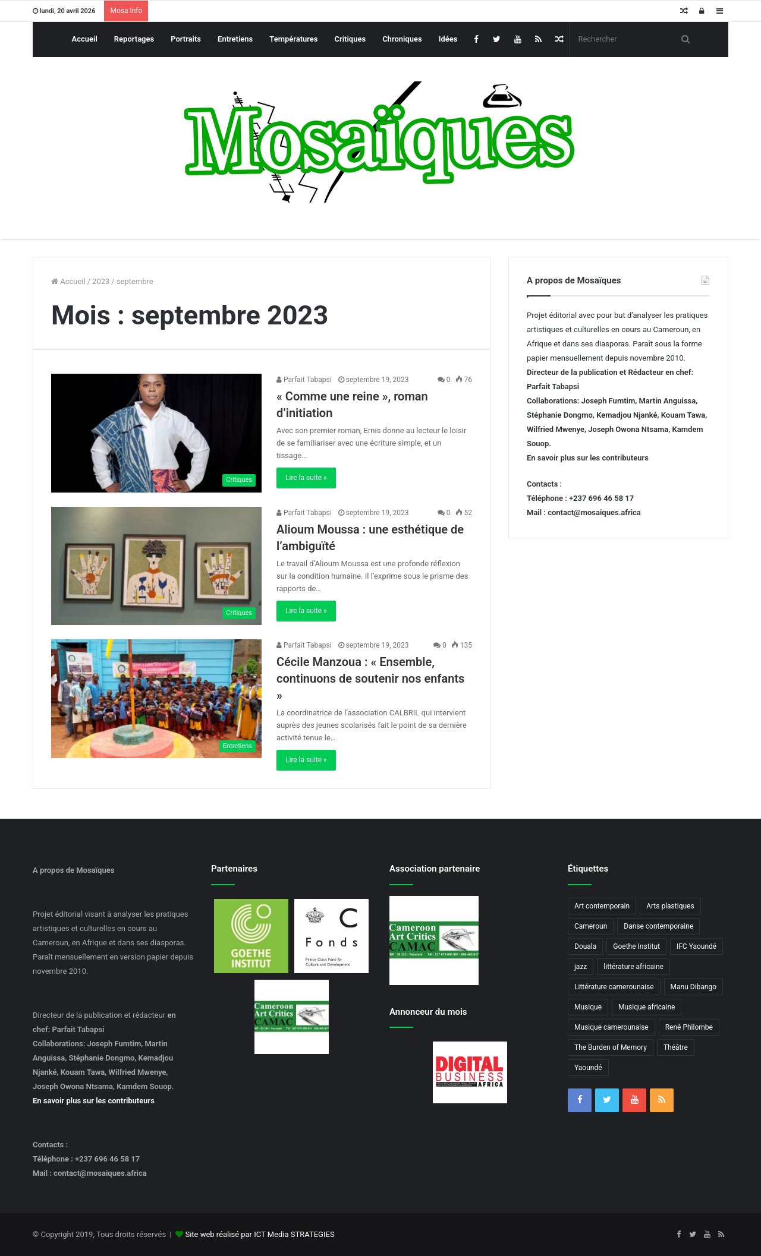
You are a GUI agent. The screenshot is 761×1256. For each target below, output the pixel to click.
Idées (448, 38)
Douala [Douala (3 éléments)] (585, 946)
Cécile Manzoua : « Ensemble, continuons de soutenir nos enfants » (370, 678)
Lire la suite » (306, 478)
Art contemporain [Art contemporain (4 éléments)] (602, 906)
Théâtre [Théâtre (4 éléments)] (675, 1047)
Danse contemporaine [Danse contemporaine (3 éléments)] (658, 926)
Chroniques (402, 38)
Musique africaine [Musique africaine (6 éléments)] (646, 1007)
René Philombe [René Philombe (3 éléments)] (689, 1027)
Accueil (85, 38)
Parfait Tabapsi (304, 379)
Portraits (186, 38)
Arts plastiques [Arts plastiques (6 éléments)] (670, 906)
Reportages (134, 38)
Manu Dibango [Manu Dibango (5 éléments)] (694, 987)
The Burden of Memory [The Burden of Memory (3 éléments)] (610, 1047)
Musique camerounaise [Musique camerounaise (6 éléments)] (611, 1027)
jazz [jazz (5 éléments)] (580, 966)
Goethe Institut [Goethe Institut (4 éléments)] (636, 946)
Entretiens (235, 38)
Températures (293, 38)
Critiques (350, 38)
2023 (100, 281)
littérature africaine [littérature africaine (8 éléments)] (633, 966)
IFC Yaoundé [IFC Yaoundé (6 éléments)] (696, 946)
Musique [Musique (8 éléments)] (588, 1007)
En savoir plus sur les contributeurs (588, 457)
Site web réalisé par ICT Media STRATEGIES (259, 1234)
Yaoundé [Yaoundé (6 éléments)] (588, 1068)
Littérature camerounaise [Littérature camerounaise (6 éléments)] (614, 987)
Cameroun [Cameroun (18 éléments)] (590, 926)
